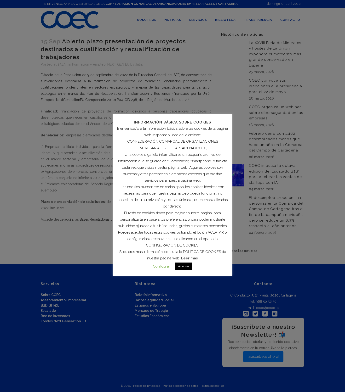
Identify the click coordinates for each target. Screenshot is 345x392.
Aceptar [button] (183, 266)
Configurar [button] (161, 266)
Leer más (189, 258)
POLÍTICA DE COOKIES (202, 252)
